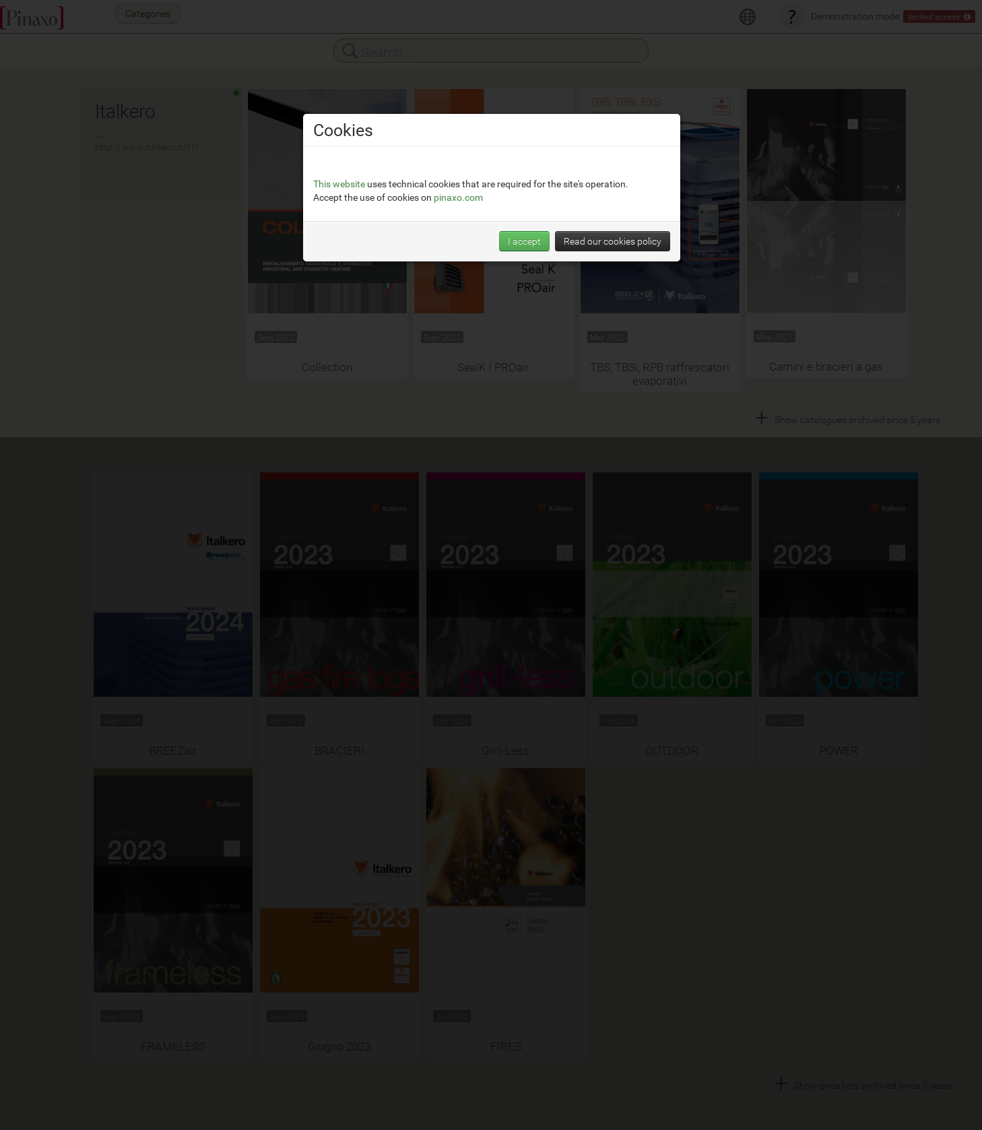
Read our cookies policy (612, 240)
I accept (524, 240)
